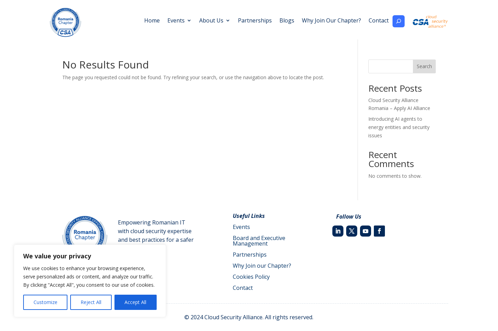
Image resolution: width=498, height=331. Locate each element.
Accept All (135, 302)
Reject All (91, 302)
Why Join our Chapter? (262, 265)
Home (152, 21)
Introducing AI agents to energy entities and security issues (399, 127)
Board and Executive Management (259, 240)
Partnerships (255, 21)
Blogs (286, 21)
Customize (45, 302)
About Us (211, 21)
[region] (90, 281)
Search (424, 66)
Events (176, 21)
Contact (379, 21)
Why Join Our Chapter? (331, 21)
